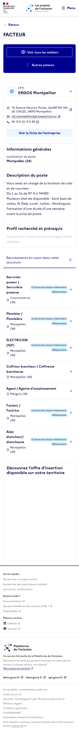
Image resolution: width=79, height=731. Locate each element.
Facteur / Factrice (13, 408)
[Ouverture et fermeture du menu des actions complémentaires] (39, 65)
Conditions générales (15, 708)
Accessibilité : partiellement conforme (25, 689)
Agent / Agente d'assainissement (31, 388)
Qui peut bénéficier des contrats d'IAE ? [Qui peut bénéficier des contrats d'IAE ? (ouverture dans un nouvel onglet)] (26, 606)
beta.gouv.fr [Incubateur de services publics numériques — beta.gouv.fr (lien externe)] (11, 677)
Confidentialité (12, 713)
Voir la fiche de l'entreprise (39, 133)
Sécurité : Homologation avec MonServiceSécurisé (32, 699)
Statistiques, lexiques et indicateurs (23, 717)
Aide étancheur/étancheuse (15, 436)
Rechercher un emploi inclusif (20, 579)
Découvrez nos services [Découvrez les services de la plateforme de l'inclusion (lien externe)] (16, 668)
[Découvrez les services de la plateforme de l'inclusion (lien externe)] (18, 647)
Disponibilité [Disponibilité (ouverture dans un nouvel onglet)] (10, 611)
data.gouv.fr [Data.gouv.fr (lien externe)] (34, 677)
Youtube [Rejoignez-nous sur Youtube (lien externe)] (10, 629)
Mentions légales (12, 703)
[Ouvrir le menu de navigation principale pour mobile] (67, 8)
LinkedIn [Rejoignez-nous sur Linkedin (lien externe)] (10, 623)
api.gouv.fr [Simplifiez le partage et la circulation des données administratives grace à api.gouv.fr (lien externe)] (55, 677)
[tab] (39, 260)
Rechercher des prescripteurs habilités (25, 584)
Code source (10, 694)
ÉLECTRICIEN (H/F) (17, 343)
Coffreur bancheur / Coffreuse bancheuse (30, 369)
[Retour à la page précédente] (13, 25)
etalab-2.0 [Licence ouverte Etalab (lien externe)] (17, 726)
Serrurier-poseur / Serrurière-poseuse (14, 285)
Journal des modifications (18, 589)
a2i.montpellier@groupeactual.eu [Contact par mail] (34, 116)
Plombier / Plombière (14, 316)
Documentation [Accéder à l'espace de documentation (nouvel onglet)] (12, 601)
